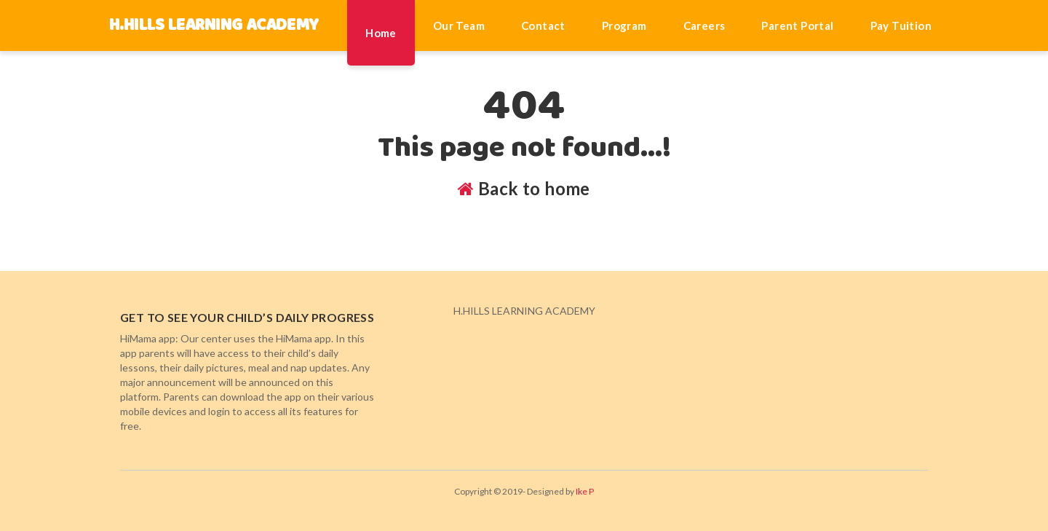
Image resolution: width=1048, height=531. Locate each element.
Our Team (459, 25)
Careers (704, 25)
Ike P (585, 491)
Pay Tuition (901, 25)
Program (624, 25)
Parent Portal (797, 25)
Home (381, 32)
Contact (543, 25)
